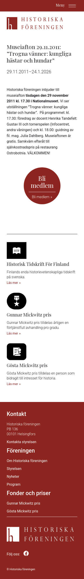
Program (13, 484)
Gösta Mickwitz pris (22, 511)
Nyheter (13, 476)
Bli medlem (40, 197)
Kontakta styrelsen (21, 442)
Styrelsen (14, 469)
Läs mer (12, 283)
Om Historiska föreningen (27, 461)
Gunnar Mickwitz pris (23, 503)
